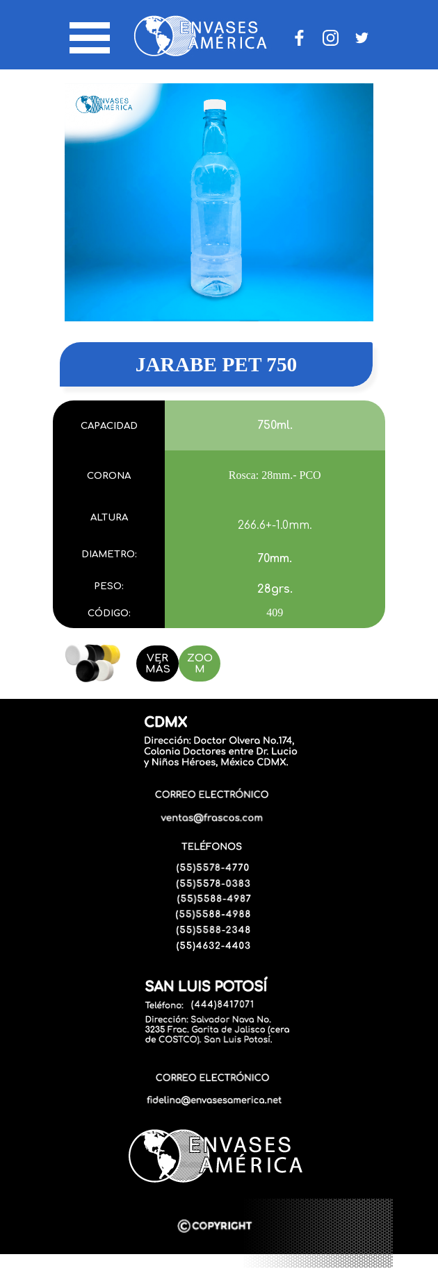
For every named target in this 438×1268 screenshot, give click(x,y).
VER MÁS (157, 663)
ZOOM (200, 663)
